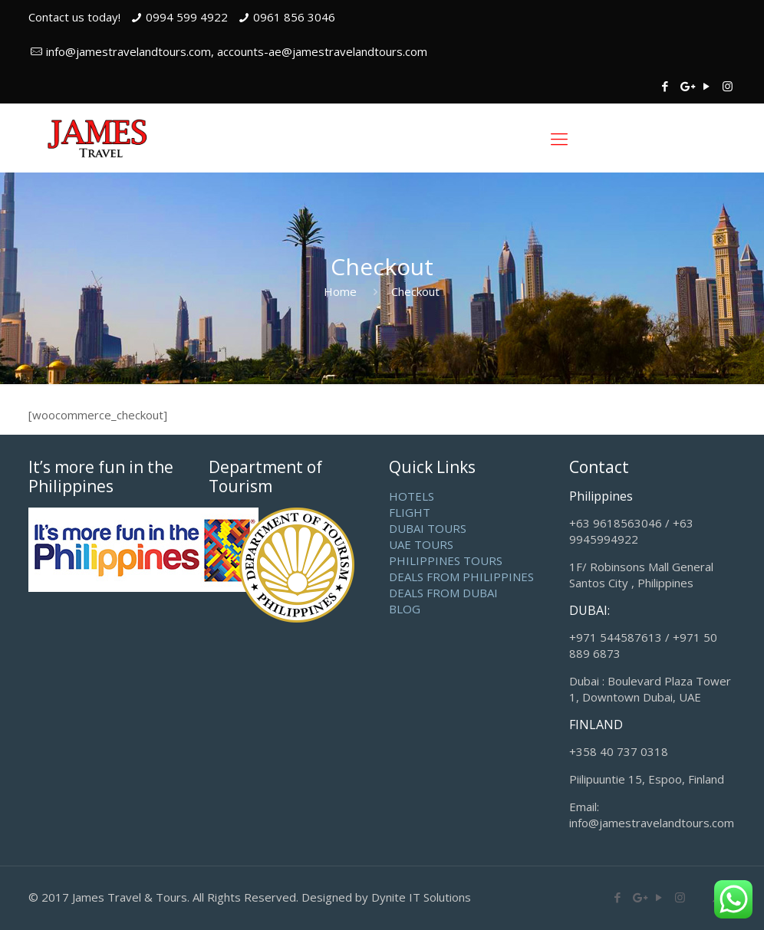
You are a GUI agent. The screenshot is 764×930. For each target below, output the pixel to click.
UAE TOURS (421, 544)
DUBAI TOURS (427, 528)
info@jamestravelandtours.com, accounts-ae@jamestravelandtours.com (236, 51)
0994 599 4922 (187, 17)
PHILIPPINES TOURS (445, 560)
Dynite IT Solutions (421, 897)
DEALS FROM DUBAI (443, 592)
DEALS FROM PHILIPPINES (461, 576)
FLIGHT (409, 512)
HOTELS (411, 496)
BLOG (404, 608)
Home (340, 291)
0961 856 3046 (294, 17)
